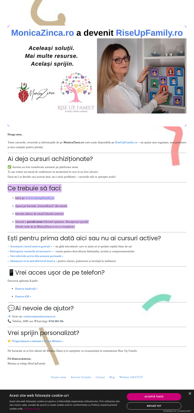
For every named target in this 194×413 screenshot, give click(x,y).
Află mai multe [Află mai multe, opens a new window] (32, 408)
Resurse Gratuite (81, 377)
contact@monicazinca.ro (39, 316)
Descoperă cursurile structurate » (31, 251)
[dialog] (97, 401)
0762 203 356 (56, 321)
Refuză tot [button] (154, 405)
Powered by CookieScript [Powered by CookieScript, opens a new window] (177, 411)
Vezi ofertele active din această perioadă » (36, 256)
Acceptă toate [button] (154, 396)
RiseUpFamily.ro (126, 142)
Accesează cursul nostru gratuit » (31, 246)
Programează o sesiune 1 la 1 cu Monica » (37, 341)
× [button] (189, 393)
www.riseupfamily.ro (39, 198)
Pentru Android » (26, 289)
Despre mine (58, 377)
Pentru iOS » (23, 297)
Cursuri (100, 377)
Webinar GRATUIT (131, 377)
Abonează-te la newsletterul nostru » (33, 261)
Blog (112, 377)
